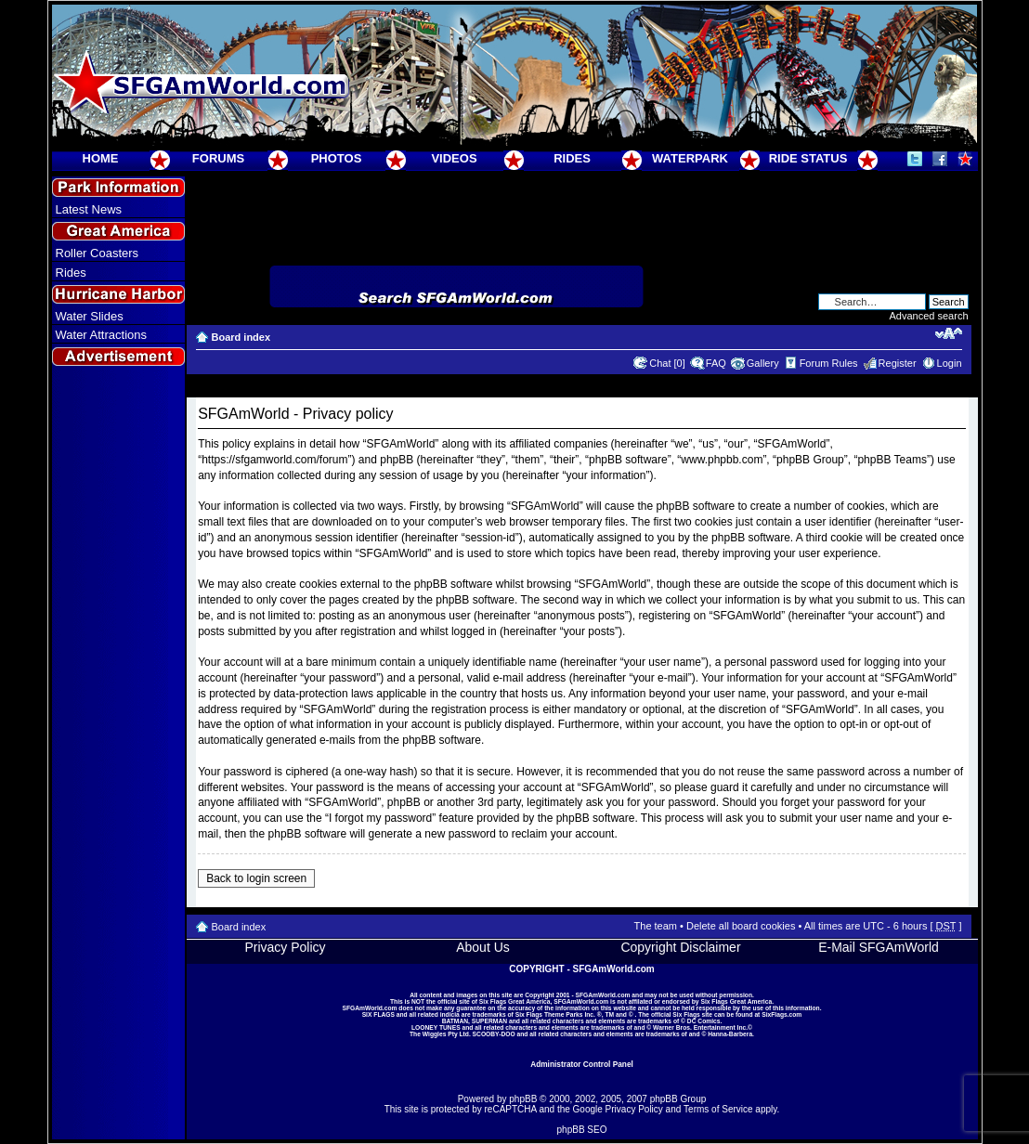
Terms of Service (718, 1109)
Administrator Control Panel (581, 1064)
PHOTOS (336, 158)
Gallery (763, 363)
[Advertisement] (118, 706)
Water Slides (90, 316)
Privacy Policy (284, 947)
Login (949, 363)
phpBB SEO (582, 1129)
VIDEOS (453, 158)
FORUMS (218, 158)
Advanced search (929, 315)
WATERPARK (690, 158)
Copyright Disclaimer (680, 947)
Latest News (89, 209)
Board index (241, 337)
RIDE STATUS (808, 158)
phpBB (523, 1099)
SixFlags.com (781, 1014)
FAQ (716, 363)
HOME (101, 158)
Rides (71, 273)
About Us (483, 947)
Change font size (948, 333)
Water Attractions (102, 335)
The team (655, 925)
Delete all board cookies (740, 925)
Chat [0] (667, 363)
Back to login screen (256, 878)
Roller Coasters (97, 253)
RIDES (572, 158)
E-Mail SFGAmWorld (878, 947)
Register (898, 363)
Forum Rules (829, 363)
